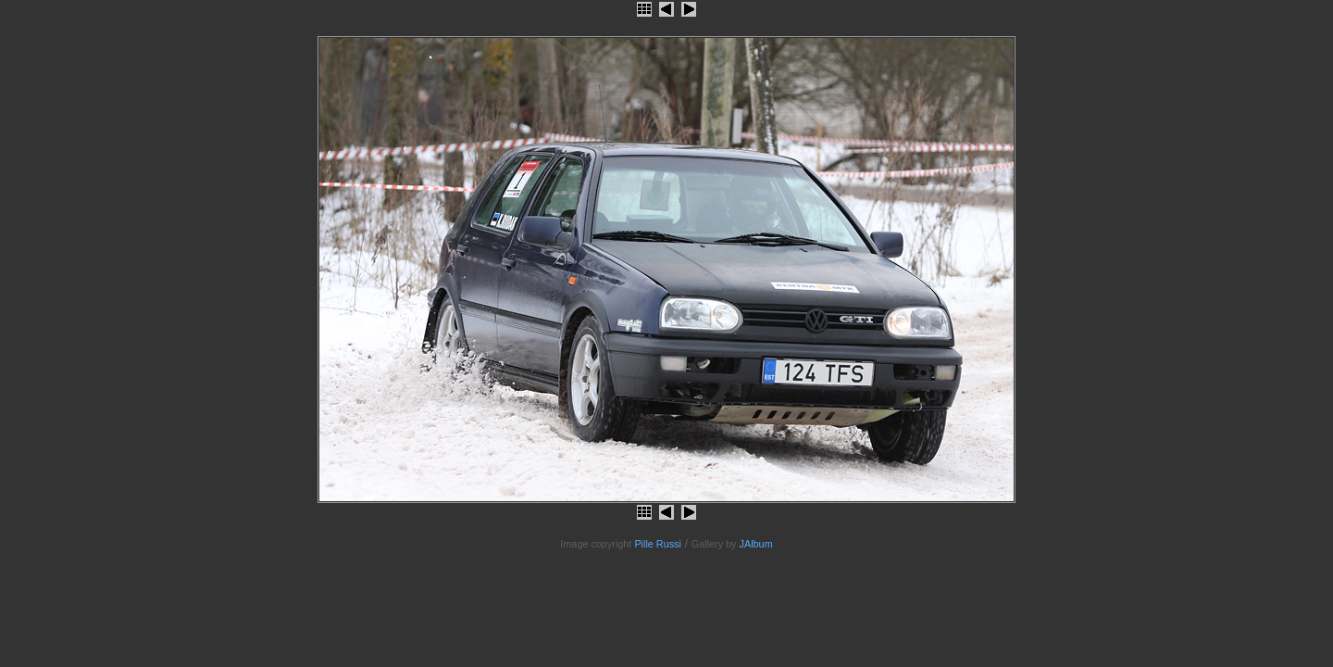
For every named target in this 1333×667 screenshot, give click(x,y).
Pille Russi (657, 543)
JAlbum (756, 543)
